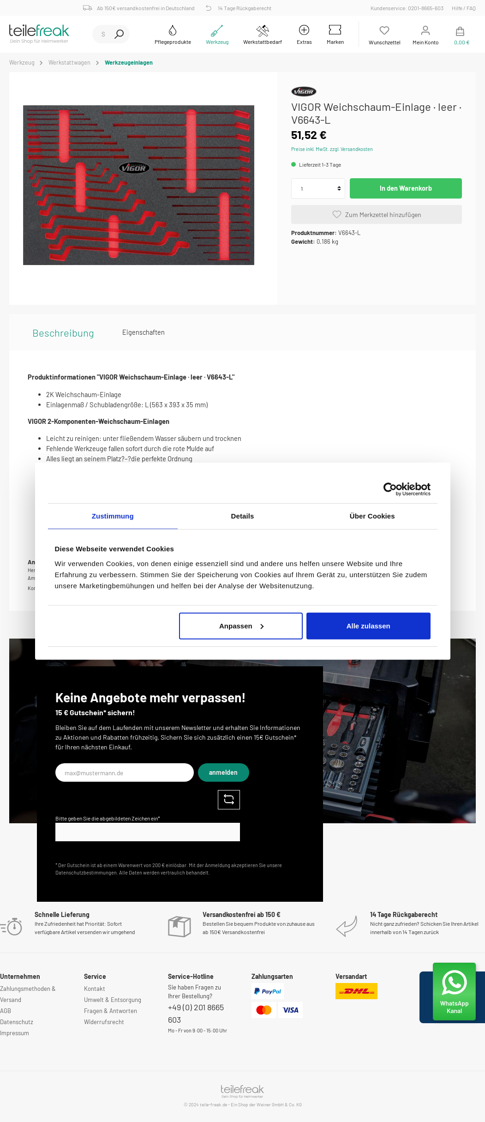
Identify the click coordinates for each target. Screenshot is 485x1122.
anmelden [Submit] (223, 772)
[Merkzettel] (385, 34)
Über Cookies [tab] (372, 516)
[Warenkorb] (460, 34)
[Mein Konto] (426, 34)
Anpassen (241, 625)
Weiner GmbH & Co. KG (279, 1104)
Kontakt (94, 988)
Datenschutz (16, 1021)
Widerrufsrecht (104, 1021)
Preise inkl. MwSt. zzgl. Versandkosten (332, 149)
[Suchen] (119, 34)
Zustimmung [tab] (113, 516)
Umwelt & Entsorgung (112, 999)
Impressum (14, 1033)
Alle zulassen (368, 625)
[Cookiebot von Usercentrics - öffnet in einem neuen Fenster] (390, 489)
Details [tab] (242, 516)
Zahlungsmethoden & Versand (28, 994)
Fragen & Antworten (110, 1010)
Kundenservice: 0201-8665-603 (408, 8)
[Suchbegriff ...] (100, 34)
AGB (5, 1010)
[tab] (63, 332)
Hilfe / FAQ (464, 8)
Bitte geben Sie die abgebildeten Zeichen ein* (107, 818)
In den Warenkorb (406, 188)
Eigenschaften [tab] (143, 332)
